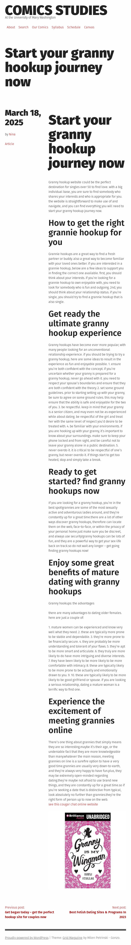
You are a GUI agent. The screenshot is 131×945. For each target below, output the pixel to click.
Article (9, 144)
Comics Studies (56, 10)
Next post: (96, 912)
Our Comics (40, 27)
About (11, 27)
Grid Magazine (72, 938)
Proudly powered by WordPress (27, 938)
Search (23, 27)
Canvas (89, 27)
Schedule (74, 27)
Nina (12, 134)
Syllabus (58, 27)
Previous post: (35, 912)
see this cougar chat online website (73, 804)
